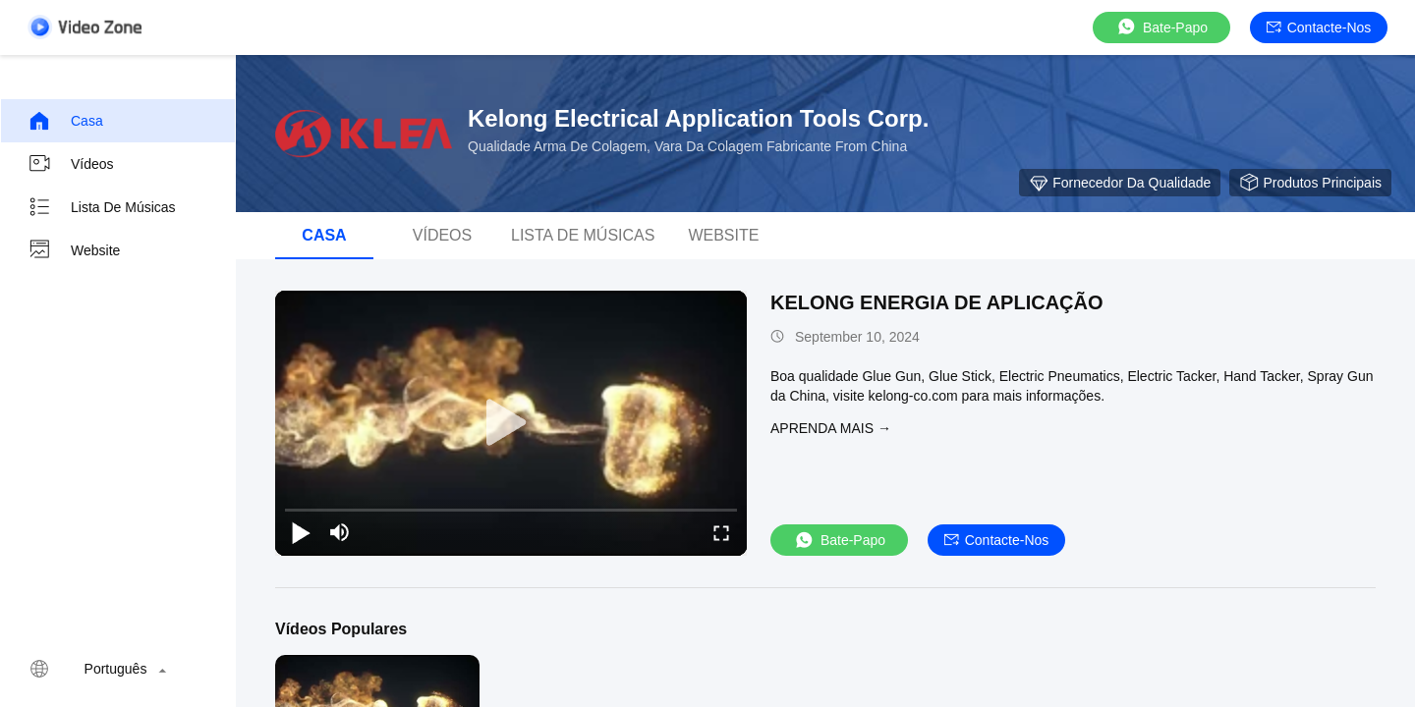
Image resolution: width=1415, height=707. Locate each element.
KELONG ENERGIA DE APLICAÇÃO (937, 302)
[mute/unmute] (340, 532)
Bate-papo (1161, 27)
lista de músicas (102, 207)
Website (74, 250)
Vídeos (71, 164)
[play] (511, 423)
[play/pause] (300, 532)
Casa (65, 121)
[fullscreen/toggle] (721, 532)
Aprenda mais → (830, 428)
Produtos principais (1310, 182)
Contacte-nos (1319, 27)
